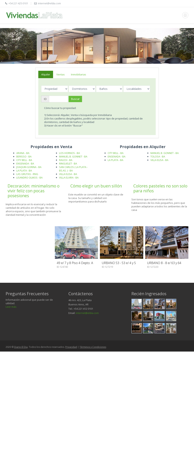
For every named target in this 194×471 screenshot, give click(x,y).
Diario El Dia (21, 347)
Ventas (60, 74)
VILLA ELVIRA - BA (69, 177)
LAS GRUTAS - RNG (27, 174)
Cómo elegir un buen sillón (96, 186)
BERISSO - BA (23, 156)
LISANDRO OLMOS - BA (29, 177)
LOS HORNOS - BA (69, 153)
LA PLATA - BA (24, 170)
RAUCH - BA (65, 160)
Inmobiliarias (78, 74)
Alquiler (45, 74)
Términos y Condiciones (93, 347)
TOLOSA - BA (157, 156)
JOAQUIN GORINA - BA (28, 167)
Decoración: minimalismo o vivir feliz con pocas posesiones (33, 190)
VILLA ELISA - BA (68, 174)
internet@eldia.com (87, 313)
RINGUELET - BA (68, 163)
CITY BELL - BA (24, 160)
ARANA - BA (22, 153)
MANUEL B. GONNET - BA (73, 156)
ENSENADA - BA (25, 163)
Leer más (11, 306)
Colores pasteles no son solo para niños (160, 188)
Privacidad (71, 347)
